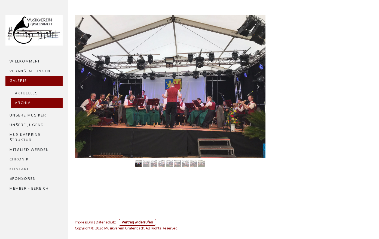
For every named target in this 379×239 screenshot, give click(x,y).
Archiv (22, 102)
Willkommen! (24, 61)
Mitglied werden (29, 149)
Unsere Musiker (28, 115)
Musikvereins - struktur (27, 137)
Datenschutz (106, 222)
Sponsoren (23, 178)
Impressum (84, 222)
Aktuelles (26, 93)
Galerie (18, 80)
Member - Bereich (29, 188)
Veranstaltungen (30, 71)
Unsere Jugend (27, 125)
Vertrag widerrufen (137, 222)
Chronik (19, 159)
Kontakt (19, 169)
